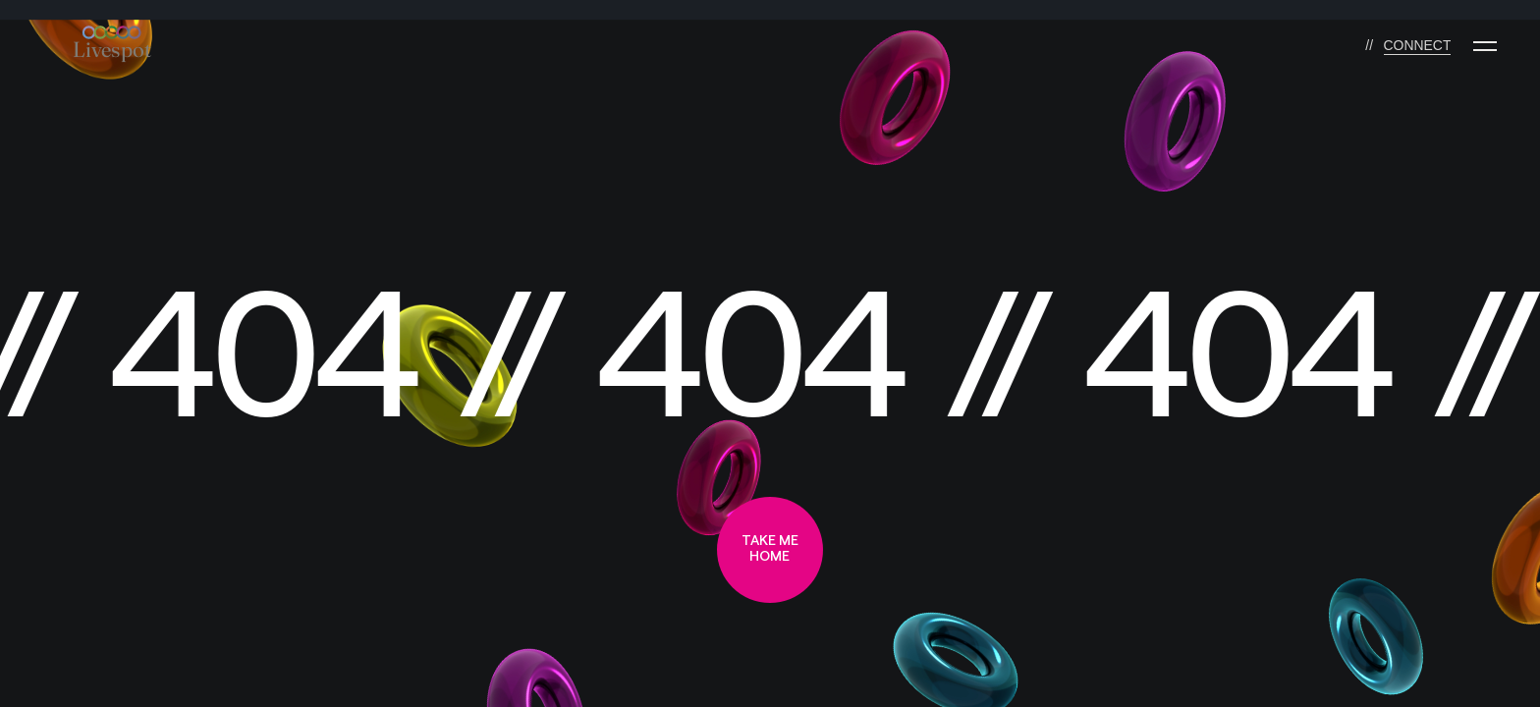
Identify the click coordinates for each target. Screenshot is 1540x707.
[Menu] (1485, 46)
